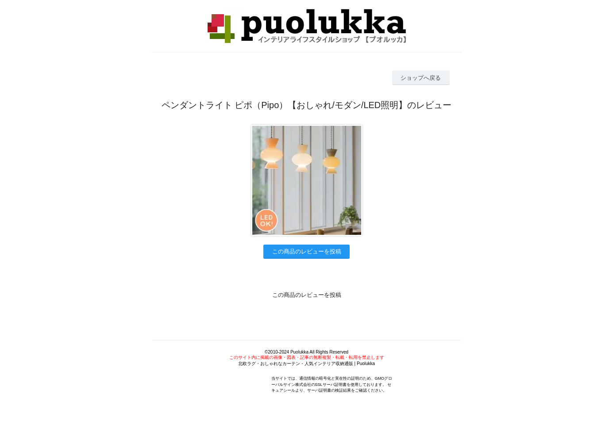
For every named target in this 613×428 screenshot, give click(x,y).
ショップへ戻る (421, 77)
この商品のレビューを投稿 (306, 251)
